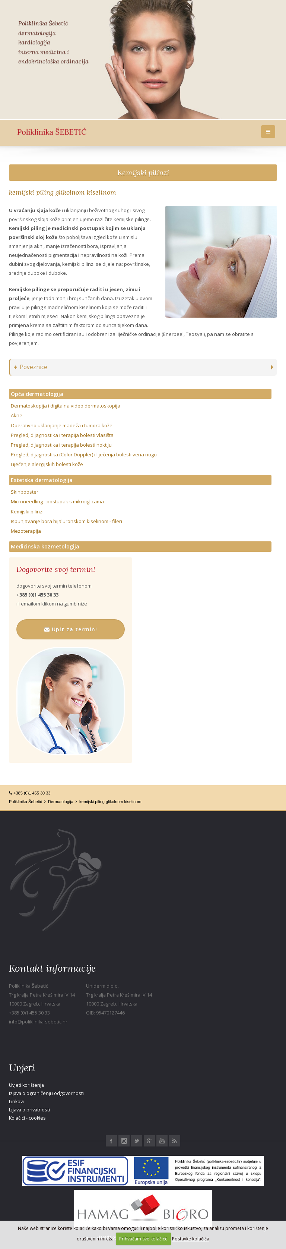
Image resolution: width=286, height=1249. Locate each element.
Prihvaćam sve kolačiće (143, 1239)
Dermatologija (60, 801)
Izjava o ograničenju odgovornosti (46, 1093)
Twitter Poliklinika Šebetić (136, 1140)
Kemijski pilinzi (143, 172)
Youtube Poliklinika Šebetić (162, 1140)
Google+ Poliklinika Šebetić (149, 1140)
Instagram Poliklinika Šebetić (124, 1140)
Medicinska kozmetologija (45, 546)
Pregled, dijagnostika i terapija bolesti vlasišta (62, 435)
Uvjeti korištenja (26, 1085)
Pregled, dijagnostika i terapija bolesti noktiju (61, 444)
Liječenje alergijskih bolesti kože (47, 464)
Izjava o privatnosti (29, 1110)
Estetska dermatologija (42, 480)
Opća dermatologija (37, 393)
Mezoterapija (26, 531)
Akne (16, 415)
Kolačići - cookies (27, 1118)
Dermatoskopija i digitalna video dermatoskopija (65, 405)
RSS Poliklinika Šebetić (174, 1140)
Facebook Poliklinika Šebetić (111, 1140)
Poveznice (30, 367)
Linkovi (16, 1101)
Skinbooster (24, 491)
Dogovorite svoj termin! (55, 569)
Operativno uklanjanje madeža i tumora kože (61, 425)
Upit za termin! (70, 629)
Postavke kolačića (190, 1239)
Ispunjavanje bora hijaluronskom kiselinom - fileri (66, 521)
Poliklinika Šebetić (25, 801)
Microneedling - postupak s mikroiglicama (57, 501)
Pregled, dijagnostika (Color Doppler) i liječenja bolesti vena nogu (84, 454)
